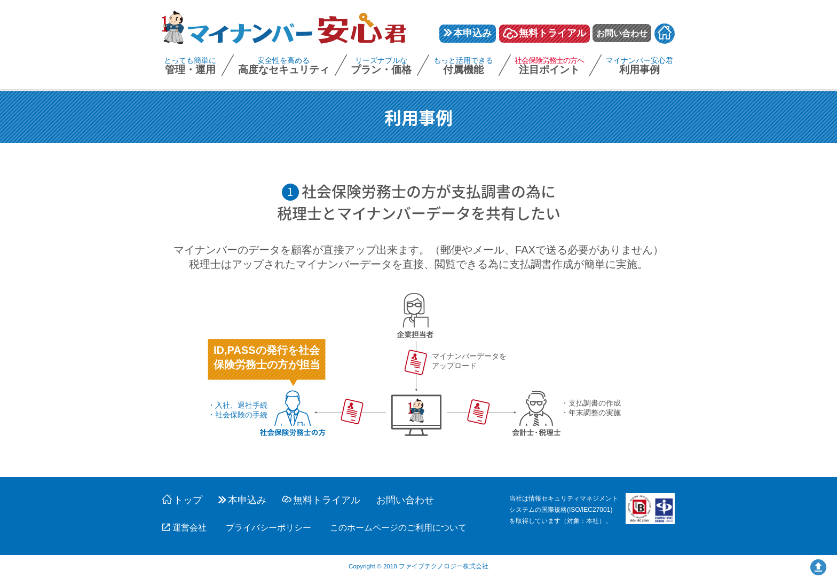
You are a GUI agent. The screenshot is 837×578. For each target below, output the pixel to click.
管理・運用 (190, 66)
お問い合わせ (622, 33)
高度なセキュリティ (283, 66)
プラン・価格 (381, 66)
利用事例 (639, 66)
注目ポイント (549, 66)
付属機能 (463, 66)
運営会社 (184, 527)
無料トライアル (544, 33)
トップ (182, 500)
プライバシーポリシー (268, 527)
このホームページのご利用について (398, 527)
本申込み (468, 33)
